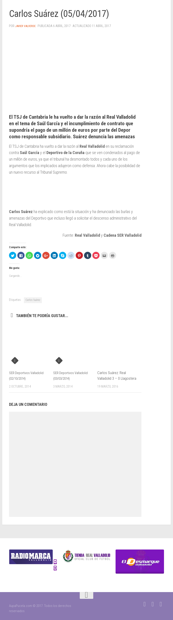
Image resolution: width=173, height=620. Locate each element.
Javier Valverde (26, 26)
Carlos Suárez (32, 299)
